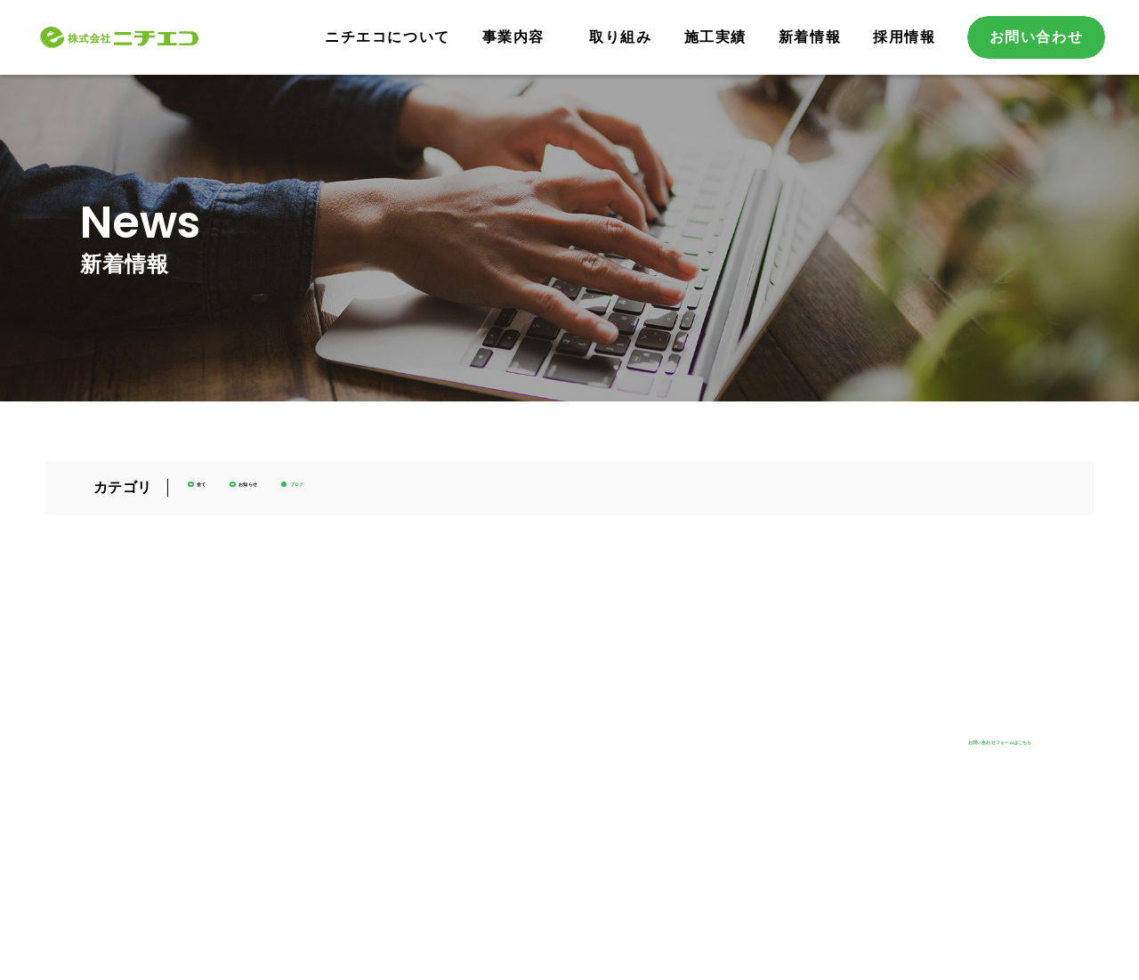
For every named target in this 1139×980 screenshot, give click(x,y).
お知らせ (323, 494)
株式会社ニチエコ (154, 37)
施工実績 (715, 37)
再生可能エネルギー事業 (502, 745)
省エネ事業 (464, 771)
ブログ (426, 494)
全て (229, 494)
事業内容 (513, 37)
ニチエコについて (387, 37)
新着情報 (810, 37)
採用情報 (904, 37)
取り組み (620, 37)
